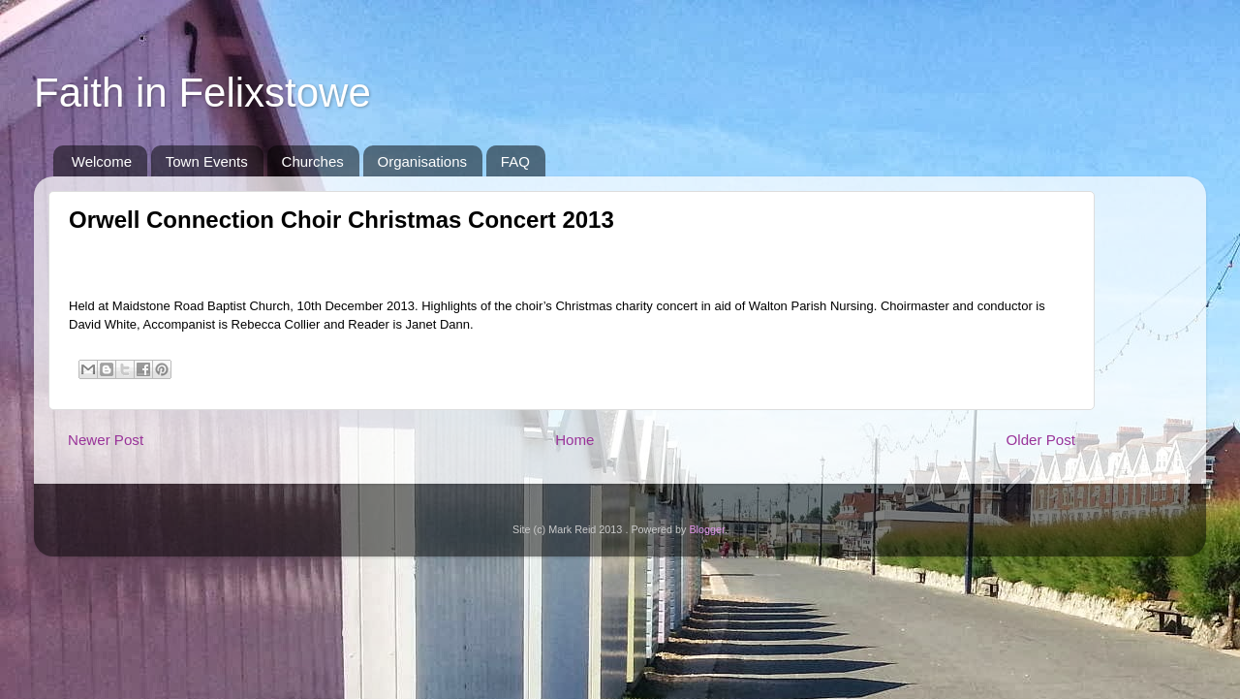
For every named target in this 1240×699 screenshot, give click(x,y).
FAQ (515, 161)
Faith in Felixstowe (202, 92)
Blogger (707, 529)
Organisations (423, 161)
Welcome (102, 161)
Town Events (207, 161)
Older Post (1041, 439)
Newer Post (105, 439)
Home (574, 439)
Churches (313, 161)
